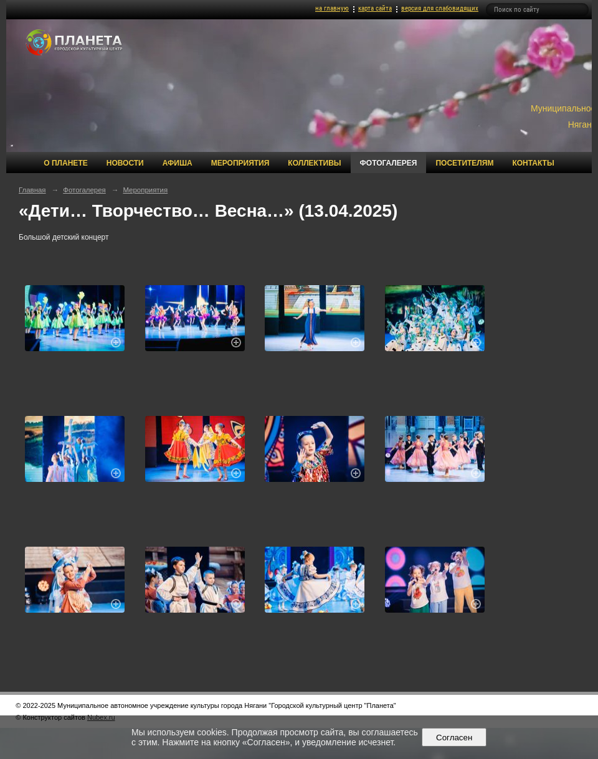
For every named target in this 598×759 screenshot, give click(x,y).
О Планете (65, 163)
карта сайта (375, 8)
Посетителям (464, 163)
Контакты (533, 163)
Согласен (454, 737)
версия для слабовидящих (439, 8)
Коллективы (314, 163)
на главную (332, 8)
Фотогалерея (388, 163)
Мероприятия (240, 163)
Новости (125, 163)
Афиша (177, 163)
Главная (32, 190)
